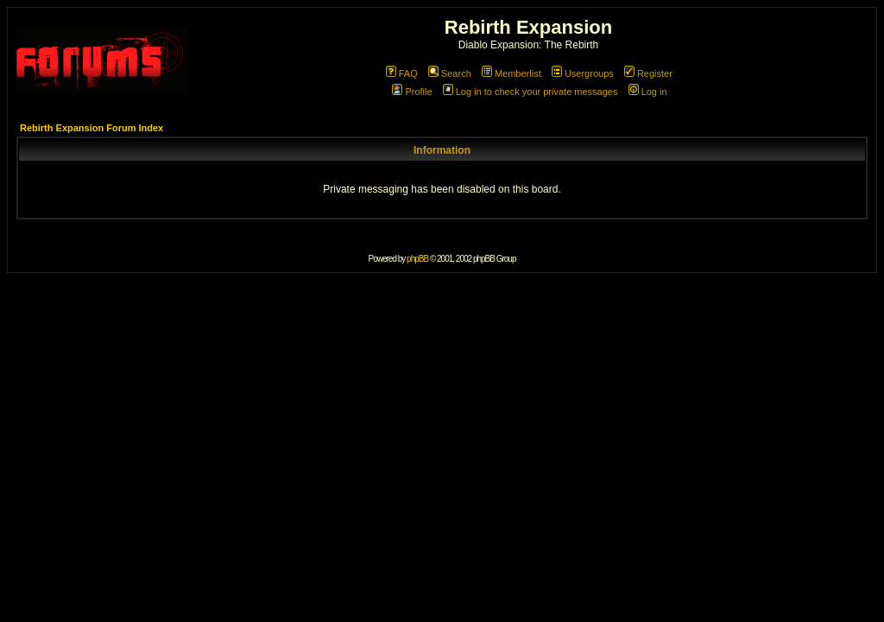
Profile (412, 91)
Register (648, 73)
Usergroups (583, 73)
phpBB (417, 258)
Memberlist (511, 73)
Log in (647, 91)
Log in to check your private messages (530, 91)
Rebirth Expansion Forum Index (91, 128)
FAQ (402, 73)
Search (449, 73)
